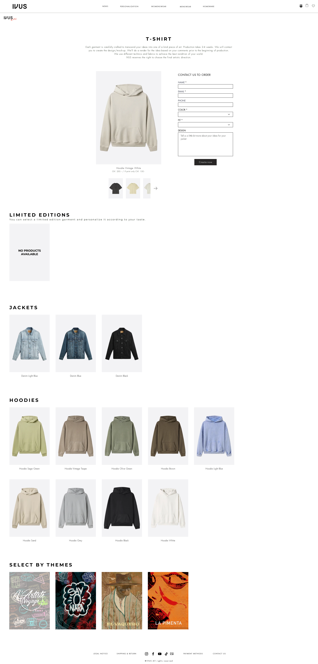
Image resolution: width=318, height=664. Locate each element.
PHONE (182, 101)
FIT (179, 120)
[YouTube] (160, 654)
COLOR (181, 110)
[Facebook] (153, 654)
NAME (181, 82)
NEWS (105, 6)
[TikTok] (166, 654)
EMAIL (181, 91)
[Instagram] (146, 654)
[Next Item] (155, 188)
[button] (307, 5)
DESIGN (182, 130)
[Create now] (205, 162)
